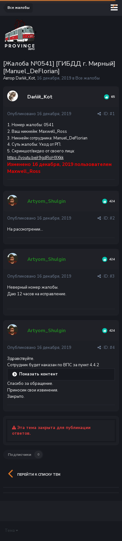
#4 (112, 347)
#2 (112, 218)
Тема (11, 530)
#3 (112, 276)
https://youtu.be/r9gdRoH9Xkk (35, 158)
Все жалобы (87, 78)
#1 (112, 114)
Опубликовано (39, 114)
